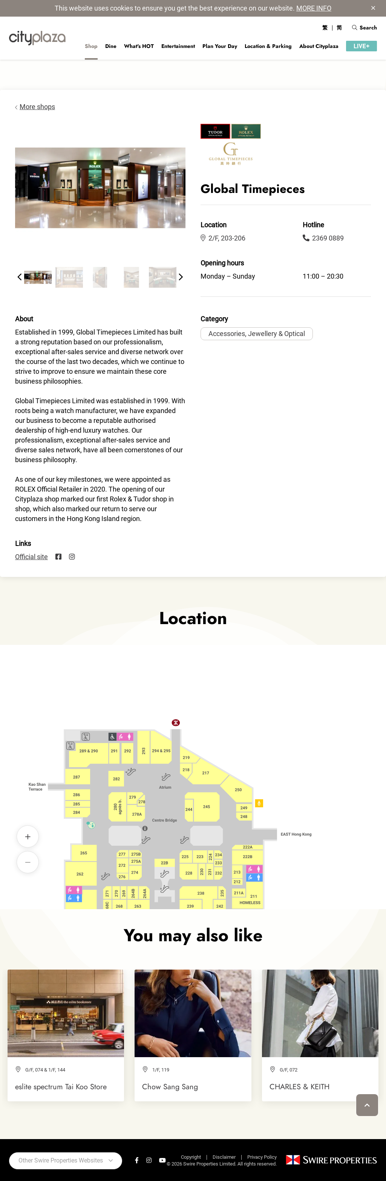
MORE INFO (313, 8)
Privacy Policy (262, 1157)
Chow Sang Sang (170, 1086)
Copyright (191, 1157)
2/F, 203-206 (223, 238)
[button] (19, 277)
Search (364, 27)
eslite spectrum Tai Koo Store (61, 1086)
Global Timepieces (193, 764)
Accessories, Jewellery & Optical (256, 334)
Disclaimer (224, 1157)
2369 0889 (323, 238)
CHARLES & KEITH (299, 1086)
